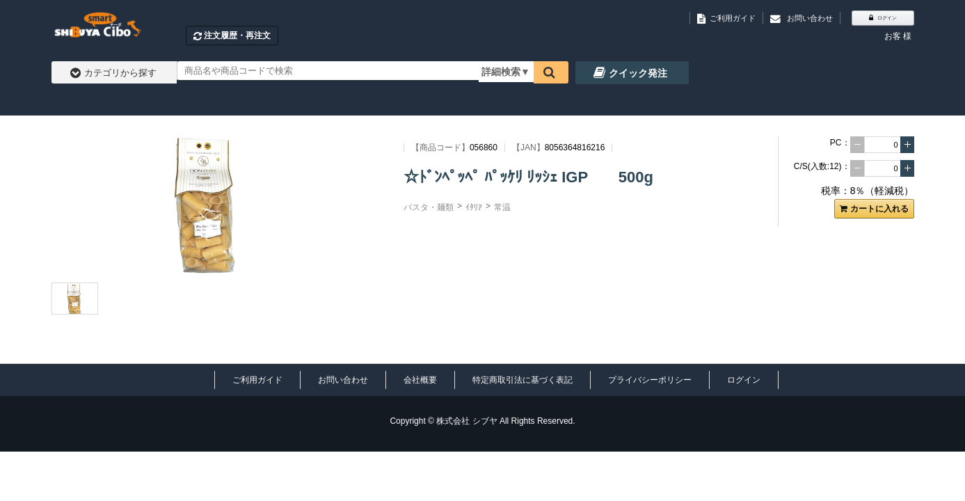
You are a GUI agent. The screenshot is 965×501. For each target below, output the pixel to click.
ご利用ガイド (257, 380)
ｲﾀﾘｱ (473, 207)
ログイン (743, 380)
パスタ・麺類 (429, 207)
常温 (502, 207)
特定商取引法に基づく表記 (522, 380)
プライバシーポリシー (650, 380)
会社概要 (420, 380)
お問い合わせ (343, 380)
